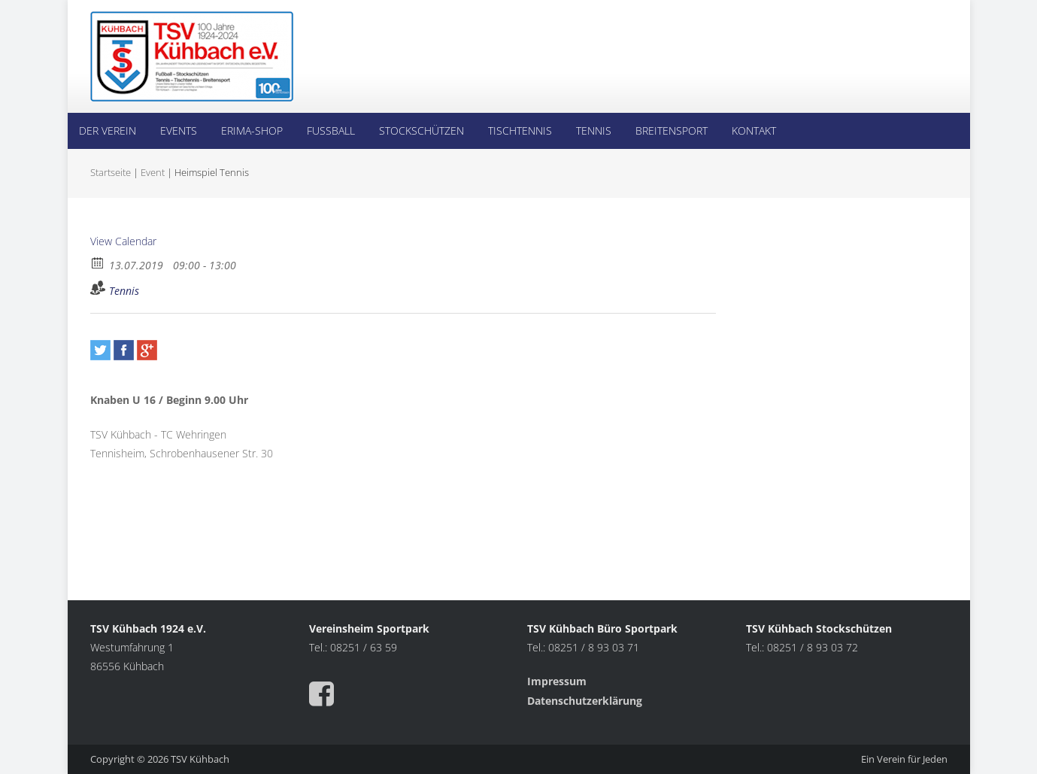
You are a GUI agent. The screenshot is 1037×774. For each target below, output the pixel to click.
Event (153, 172)
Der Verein (107, 130)
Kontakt (754, 130)
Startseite (110, 172)
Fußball (331, 130)
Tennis (593, 130)
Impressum (558, 681)
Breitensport (671, 130)
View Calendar (123, 241)
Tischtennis (520, 130)
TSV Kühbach (200, 759)
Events (178, 130)
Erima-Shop (252, 130)
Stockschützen (421, 130)
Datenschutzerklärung (584, 701)
